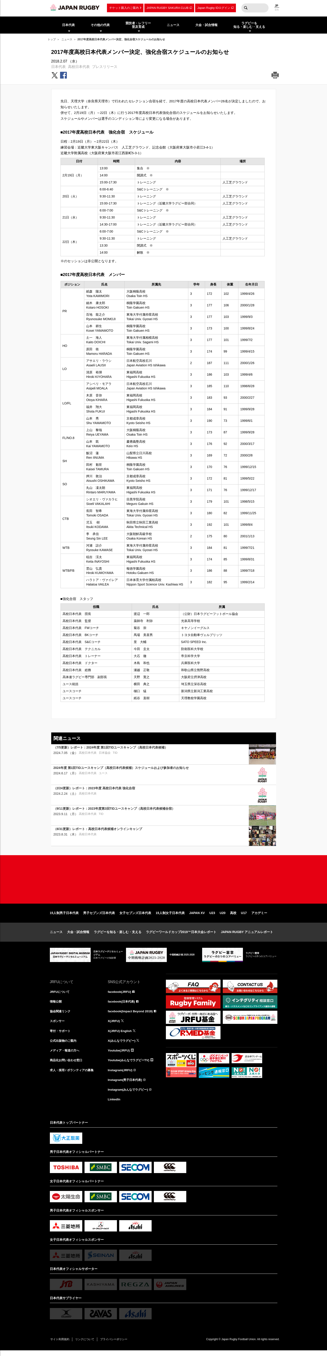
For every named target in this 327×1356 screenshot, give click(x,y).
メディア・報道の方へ (66, 1055)
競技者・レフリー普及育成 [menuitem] (138, 25)
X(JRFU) (114, 1025)
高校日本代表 (79, 67)
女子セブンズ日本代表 (135, 916)
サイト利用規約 (60, 1344)
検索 (245, 7)
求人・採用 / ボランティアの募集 (73, 1075)
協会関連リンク (61, 1015)
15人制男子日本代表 (64, 916)
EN (277, 9)
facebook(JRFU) (120, 995)
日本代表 (58, 67)
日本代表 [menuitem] (68, 25)
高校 (233, 916)
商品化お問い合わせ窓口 (67, 1065)
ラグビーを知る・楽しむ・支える (117, 935)
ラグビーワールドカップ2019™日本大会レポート (181, 935)
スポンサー (58, 1025)
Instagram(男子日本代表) (126, 1085)
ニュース (66, 39)
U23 (212, 916)
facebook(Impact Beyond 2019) (131, 1015)
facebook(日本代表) (122, 1005)
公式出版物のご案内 (64, 1045)
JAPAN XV (197, 916)
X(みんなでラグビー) (123, 1045)
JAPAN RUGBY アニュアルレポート (247, 935)
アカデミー (259, 916)
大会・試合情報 (78, 935)
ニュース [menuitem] (173, 25)
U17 (244, 916)
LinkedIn (114, 1105)
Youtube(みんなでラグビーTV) (130, 1065)
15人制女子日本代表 (170, 916)
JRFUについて (60, 995)
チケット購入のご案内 (124, 8)
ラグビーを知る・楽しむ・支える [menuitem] (249, 25)
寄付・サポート (61, 1035)
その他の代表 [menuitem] (100, 25)
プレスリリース (104, 67)
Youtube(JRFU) (119, 1055)
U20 (222, 916)
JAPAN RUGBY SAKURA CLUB (168, 8)
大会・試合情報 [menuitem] (206, 25)
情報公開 (56, 1005)
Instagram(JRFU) (120, 1075)
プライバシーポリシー (116, 1344)
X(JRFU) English (120, 1035)
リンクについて (86, 1344)
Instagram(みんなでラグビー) (129, 1095)
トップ (52, 39)
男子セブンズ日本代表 (99, 916)
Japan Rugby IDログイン (213, 8)
